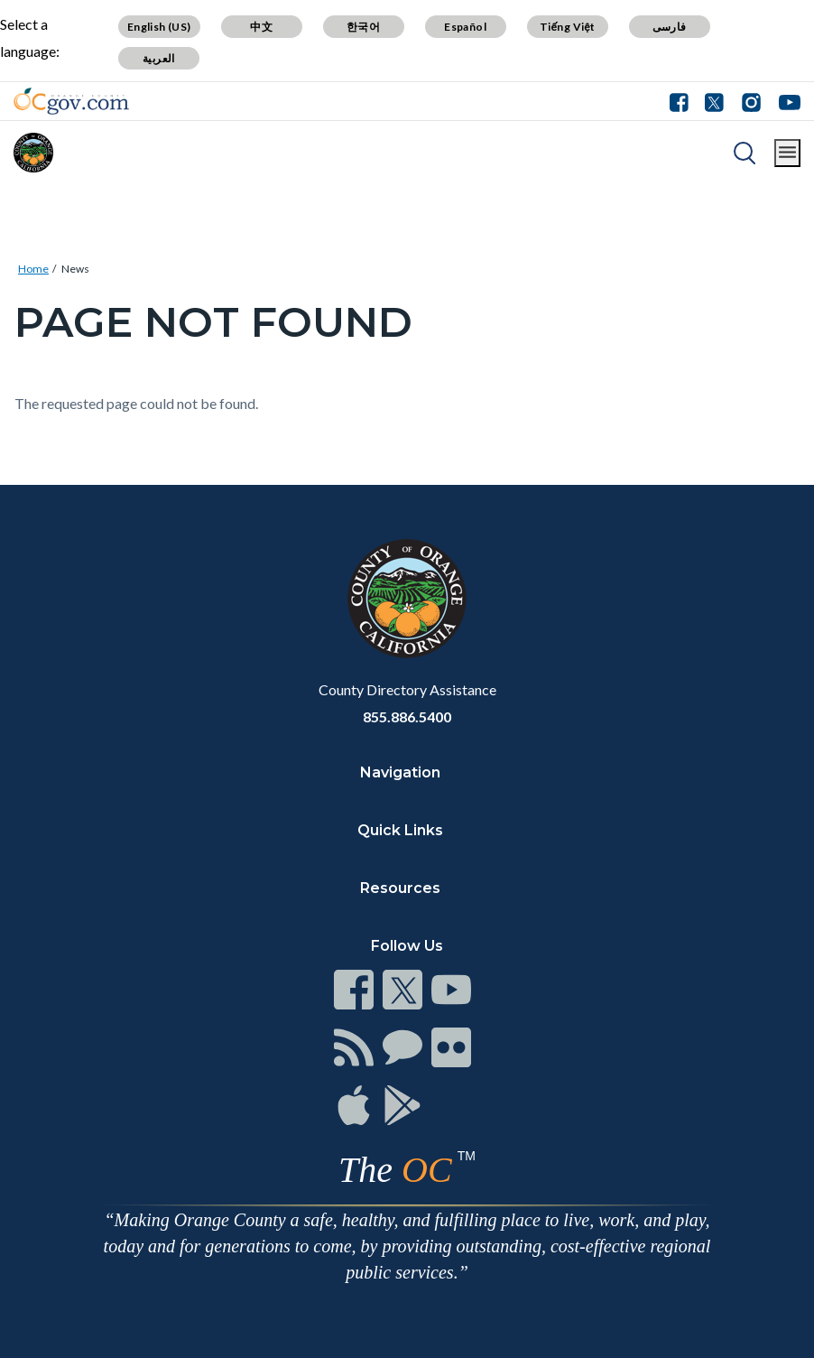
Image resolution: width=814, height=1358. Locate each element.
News (75, 268)
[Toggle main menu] (787, 153)
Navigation (400, 772)
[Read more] (71, 101)
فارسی (669, 26)
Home (33, 268)
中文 (261, 26)
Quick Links (400, 830)
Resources (400, 888)
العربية (159, 58)
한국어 (363, 26)
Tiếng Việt (568, 26)
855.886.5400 (407, 716)
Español (465, 26)
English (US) (159, 26)
